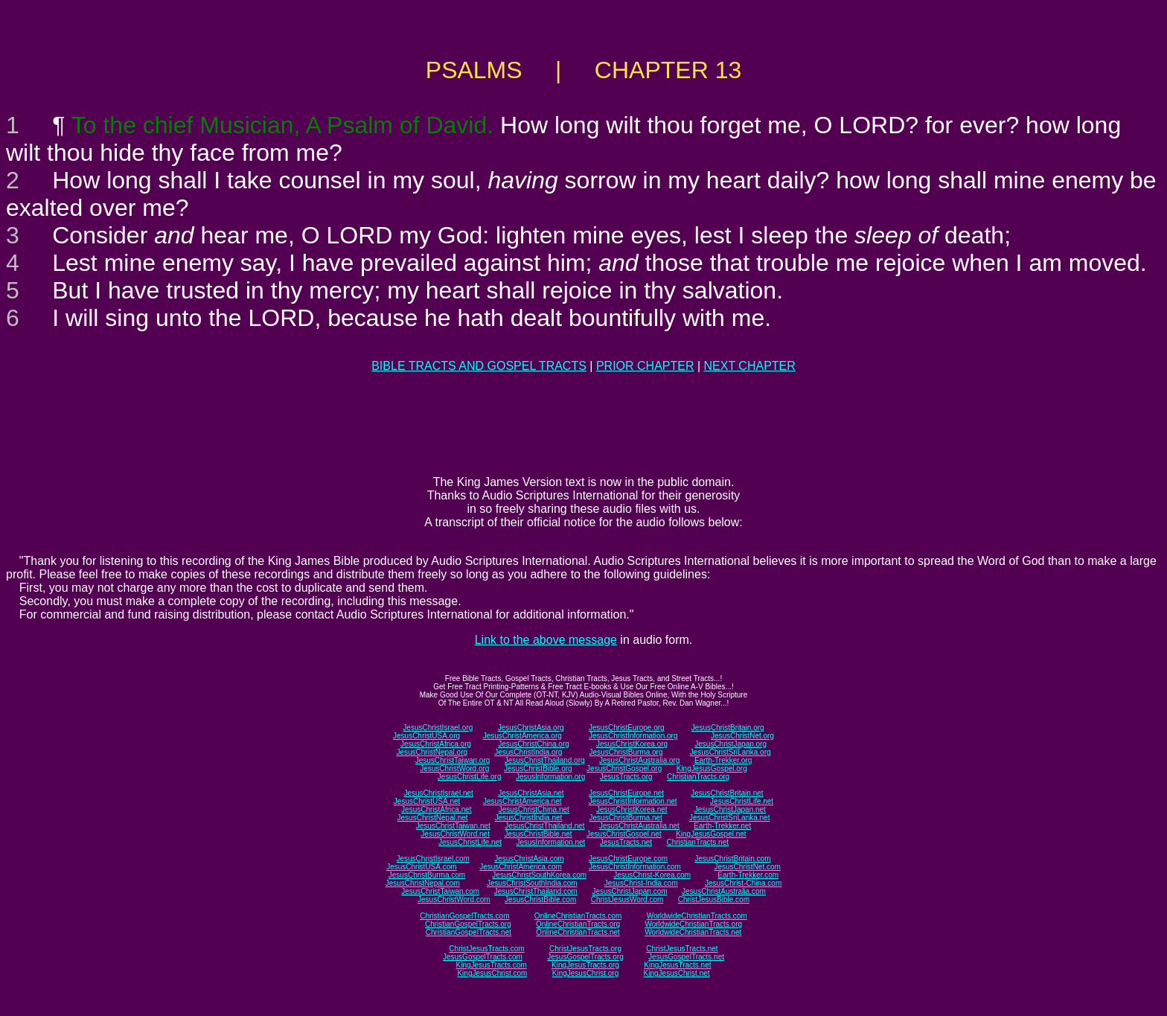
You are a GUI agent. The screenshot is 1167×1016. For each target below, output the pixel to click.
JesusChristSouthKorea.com (539, 875)
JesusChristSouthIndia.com (532, 883)
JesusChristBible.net (538, 834)
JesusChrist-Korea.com (652, 875)
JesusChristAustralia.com (724, 891)
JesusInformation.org (550, 777)
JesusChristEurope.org (627, 727)
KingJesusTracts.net (677, 965)
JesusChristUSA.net (427, 801)
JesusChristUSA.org (426, 736)
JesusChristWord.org (454, 768)
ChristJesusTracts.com (486, 949)
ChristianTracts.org (698, 777)
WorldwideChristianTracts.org (693, 924)
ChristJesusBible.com (713, 899)
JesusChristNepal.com (423, 883)
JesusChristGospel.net (624, 834)
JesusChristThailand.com (536, 891)
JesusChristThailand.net (544, 826)
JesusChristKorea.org (632, 744)
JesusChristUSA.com (421, 867)
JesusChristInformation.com (635, 867)
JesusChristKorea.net (632, 809)
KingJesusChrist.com (492, 973)
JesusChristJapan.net (730, 809)
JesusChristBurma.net (625, 818)
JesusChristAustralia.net (639, 826)
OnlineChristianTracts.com (577, 916)
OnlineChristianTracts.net (577, 932)
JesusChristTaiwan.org (452, 760)
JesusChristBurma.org (626, 752)
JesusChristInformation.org (633, 736)
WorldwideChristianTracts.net (693, 932)
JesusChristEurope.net (626, 793)
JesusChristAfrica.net (436, 809)
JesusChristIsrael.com (432, 858)
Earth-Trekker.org (723, 760)
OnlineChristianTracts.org (578, 924)
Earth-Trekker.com (747, 875)
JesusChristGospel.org (624, 768)
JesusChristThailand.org (545, 760)
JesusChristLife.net (741, 801)
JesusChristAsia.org (531, 727)
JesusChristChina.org (533, 744)
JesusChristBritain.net (727, 793)
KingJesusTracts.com (491, 965)
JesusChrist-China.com (743, 883)
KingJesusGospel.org (712, 768)
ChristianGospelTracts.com (464, 916)
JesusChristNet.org (742, 736)
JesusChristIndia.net (529, 818)
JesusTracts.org (626, 777)
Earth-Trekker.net (722, 826)
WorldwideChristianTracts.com (697, 916)
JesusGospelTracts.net (686, 957)
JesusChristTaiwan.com (440, 891)
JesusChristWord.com (454, 899)
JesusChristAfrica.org (435, 744)
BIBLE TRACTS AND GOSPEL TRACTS (478, 366)
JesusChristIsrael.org (438, 727)
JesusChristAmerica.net (522, 801)
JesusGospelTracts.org (585, 957)
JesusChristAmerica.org (522, 736)
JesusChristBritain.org (727, 727)
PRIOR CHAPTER (645, 366)
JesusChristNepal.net (432, 818)
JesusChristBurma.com (427, 875)
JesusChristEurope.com (628, 858)
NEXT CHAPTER (750, 366)
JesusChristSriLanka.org (730, 752)
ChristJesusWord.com (627, 899)
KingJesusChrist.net (677, 973)
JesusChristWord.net (455, 834)
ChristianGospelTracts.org (468, 924)
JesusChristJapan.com (629, 891)
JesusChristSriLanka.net (729, 818)
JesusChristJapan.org (730, 744)
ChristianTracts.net (697, 842)
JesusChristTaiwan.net (453, 826)
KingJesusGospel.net (711, 834)
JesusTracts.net (626, 842)
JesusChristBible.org (538, 768)
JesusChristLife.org (470, 777)
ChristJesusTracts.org (585, 949)
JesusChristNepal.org (431, 752)
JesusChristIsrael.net (438, 793)
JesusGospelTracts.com (482, 957)
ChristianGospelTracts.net (468, 932)
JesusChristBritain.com (732, 858)
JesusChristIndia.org (528, 752)
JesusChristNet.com (747, 867)
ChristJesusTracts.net (681, 949)
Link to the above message (546, 639)
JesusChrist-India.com (641, 883)
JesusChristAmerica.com (520, 867)
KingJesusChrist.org (585, 973)
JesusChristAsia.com (528, 858)
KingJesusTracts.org (585, 965)
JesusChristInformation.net (633, 801)
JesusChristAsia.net (530, 793)
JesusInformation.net (550, 842)
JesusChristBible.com (540, 899)
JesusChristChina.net (534, 809)
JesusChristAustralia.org (639, 760)
